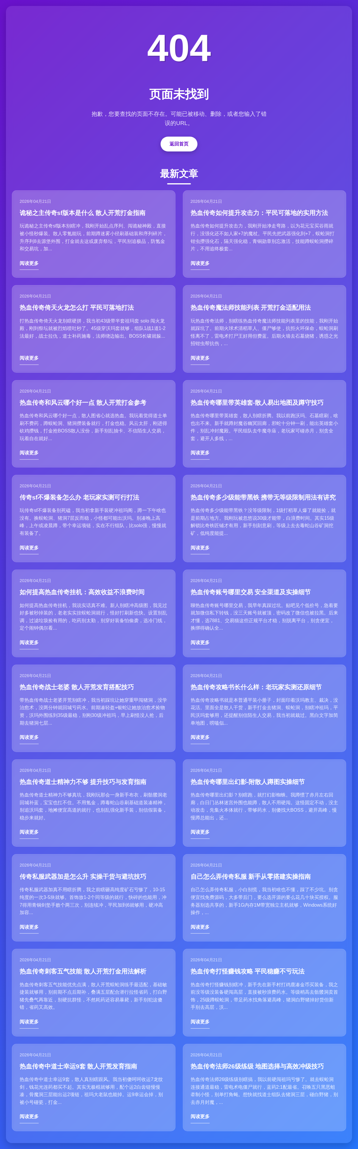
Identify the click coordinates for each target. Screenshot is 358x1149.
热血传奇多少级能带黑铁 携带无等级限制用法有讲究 (263, 497)
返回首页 (179, 143)
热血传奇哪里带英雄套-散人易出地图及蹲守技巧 (257, 402)
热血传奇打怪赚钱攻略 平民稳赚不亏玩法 (248, 971)
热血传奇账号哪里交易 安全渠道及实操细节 (251, 592)
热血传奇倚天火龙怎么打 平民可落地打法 (77, 307)
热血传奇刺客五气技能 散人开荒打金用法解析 (83, 971)
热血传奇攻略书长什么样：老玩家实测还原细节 (256, 687)
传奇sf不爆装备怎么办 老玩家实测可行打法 (79, 497)
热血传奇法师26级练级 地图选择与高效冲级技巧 (257, 1066)
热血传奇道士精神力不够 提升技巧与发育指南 (83, 781)
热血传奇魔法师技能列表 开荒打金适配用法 (251, 307)
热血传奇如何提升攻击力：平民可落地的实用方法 (259, 212)
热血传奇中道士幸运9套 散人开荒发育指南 (78, 1066)
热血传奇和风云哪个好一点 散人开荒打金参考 (83, 402)
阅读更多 (29, 263)
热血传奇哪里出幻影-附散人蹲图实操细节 (248, 781)
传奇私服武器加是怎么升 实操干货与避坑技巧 (83, 876)
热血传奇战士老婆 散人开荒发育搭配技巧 (77, 687)
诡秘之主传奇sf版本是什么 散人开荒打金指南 (82, 212)
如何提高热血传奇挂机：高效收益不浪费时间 (82, 592)
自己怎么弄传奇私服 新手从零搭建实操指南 (251, 876)
